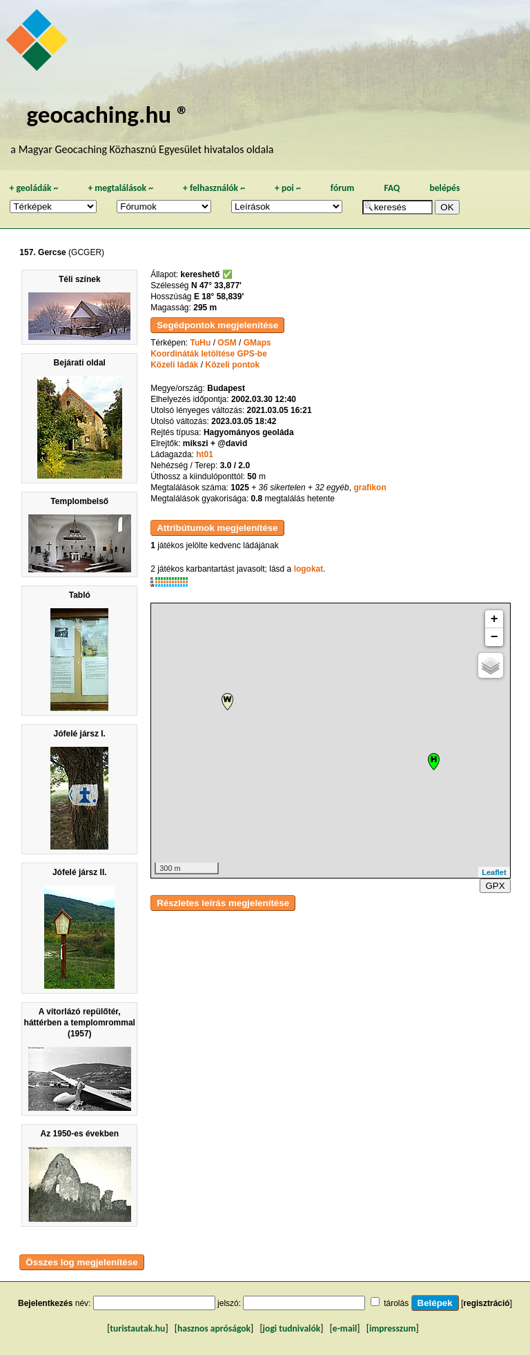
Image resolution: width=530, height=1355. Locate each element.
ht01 (204, 454)
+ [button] (494, 619)
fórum (343, 188)
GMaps (257, 343)
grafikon (369, 487)
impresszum (392, 1328)
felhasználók (214, 188)
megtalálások (120, 188)
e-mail (345, 1328)
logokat (309, 569)
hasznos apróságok (214, 1328)
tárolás (396, 1303)
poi (288, 188)
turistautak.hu (137, 1328)
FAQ (392, 188)
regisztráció (486, 1303)
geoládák (33, 188)
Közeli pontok (233, 365)
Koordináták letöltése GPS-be (208, 354)
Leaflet (494, 872)
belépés (444, 188)
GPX (494, 886)
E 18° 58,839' (219, 296)
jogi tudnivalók (292, 1328)
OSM (226, 343)
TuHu (200, 343)
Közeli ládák (174, 365)
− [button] (494, 637)
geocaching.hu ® (107, 114)
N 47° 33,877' (216, 285)
